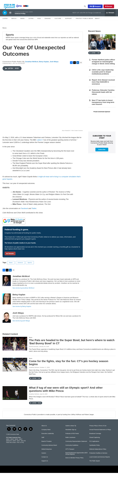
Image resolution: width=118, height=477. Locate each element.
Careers (44, 457)
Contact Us (45, 461)
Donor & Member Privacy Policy (74, 462)
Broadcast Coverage (95, 437)
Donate (111, 8)
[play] (4, 17)
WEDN (12, 443)
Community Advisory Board (49, 449)
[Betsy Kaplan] (7, 303)
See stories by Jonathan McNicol (23, 292)
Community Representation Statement (76, 445)
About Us (44, 429)
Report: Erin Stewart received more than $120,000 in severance (103, 86)
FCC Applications (94, 445)
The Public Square (94, 465)
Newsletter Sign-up (70, 433)
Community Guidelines (71, 449)
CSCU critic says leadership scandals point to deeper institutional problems (103, 76)
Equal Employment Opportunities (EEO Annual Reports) (76, 457)
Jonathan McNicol (31, 66)
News (5, 32)
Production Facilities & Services (98, 457)
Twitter (34, 212)
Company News (46, 433)
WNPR (14, 445)
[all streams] (110, 16)
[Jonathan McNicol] (7, 284)
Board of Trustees (47, 445)
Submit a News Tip (70, 429)
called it (39, 144)
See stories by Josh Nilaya (21, 325)
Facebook (24, 212)
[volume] (10, 17)
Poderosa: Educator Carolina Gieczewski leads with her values (103, 96)
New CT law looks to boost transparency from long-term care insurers (103, 106)
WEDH (8, 443)
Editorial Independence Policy (97, 453)
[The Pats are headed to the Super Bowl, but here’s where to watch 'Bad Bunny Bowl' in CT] (15, 348)
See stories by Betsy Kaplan (22, 310)
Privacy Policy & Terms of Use (97, 429)
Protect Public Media (84, 22)
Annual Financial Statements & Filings (100, 433)
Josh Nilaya (54, 66)
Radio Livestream (70, 441)
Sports (10, 38)
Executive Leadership (48, 437)
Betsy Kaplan (44, 66)
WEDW (16, 443)
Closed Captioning (94, 441)
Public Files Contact (11, 446)
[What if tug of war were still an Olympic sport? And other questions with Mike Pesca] (15, 397)
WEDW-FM (9, 445)
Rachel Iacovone (33, 350)
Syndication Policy (94, 449)
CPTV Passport (69, 453)
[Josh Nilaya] (7, 321)
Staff (43, 441)
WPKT (18, 445)
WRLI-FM (23, 445)
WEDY (20, 443)
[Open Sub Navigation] (9, 22)
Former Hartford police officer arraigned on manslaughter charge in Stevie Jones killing (103, 66)
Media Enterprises (47, 453)
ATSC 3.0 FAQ (20, 446)
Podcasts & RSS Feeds (72, 437)
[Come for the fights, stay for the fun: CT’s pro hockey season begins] (15, 369)
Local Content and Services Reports (99, 461)
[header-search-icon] (86, 8)
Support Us (45, 465)
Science (20, 266)
